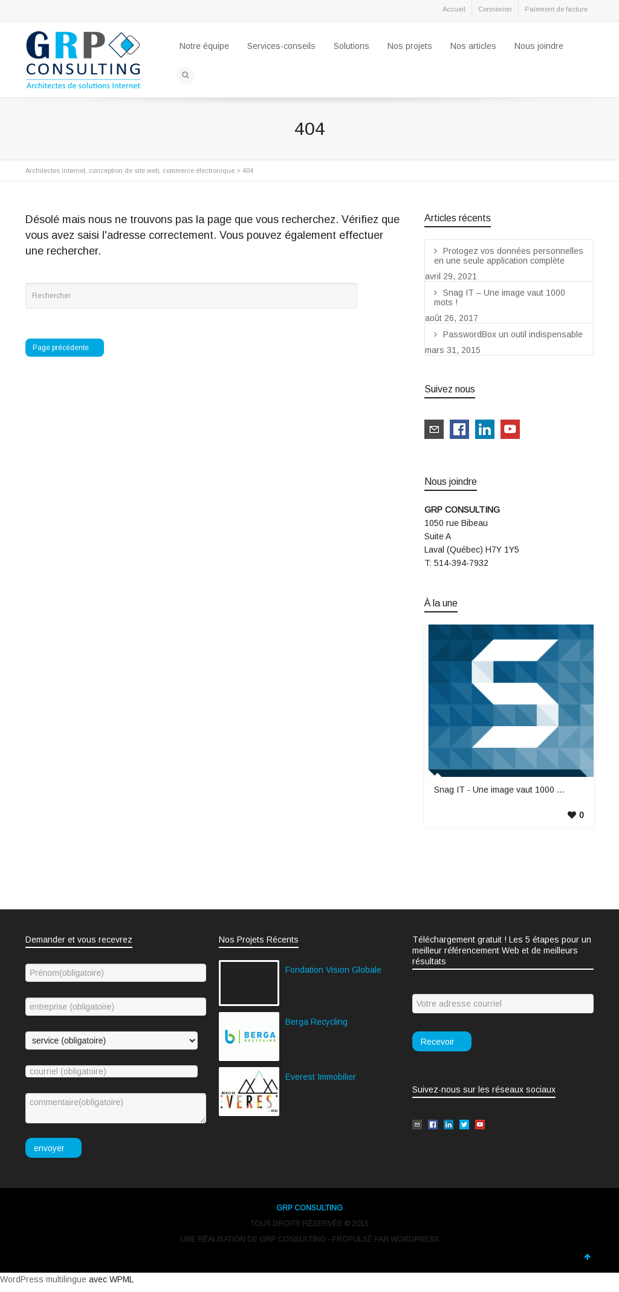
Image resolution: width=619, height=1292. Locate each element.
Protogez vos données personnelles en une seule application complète (508, 255)
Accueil (453, 9)
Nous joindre (538, 46)
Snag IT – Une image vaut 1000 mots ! (499, 297)
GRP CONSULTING (309, 1208)
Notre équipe (204, 46)
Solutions (351, 46)
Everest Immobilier (320, 1077)
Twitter (35, 11)
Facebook (61, 11)
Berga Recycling (316, 1022)
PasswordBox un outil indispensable (513, 334)
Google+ (115, 11)
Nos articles (473, 46)
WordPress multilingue (43, 1279)
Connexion (495, 9)
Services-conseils (281, 46)
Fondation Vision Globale (333, 970)
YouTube (141, 11)
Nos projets (409, 46)
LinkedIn (88, 11)
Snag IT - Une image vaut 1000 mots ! (507, 789)
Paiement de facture (556, 9)
